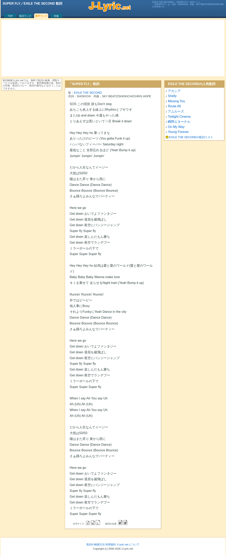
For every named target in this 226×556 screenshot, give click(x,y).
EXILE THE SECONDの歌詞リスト (191, 137)
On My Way (176, 127)
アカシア (174, 91)
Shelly (172, 96)
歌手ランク (41, 16)
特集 (56, 16)
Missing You (176, 101)
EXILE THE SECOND (88, 92)
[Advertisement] (113, 48)
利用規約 (110, 544)
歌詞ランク (25, 16)
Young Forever (178, 132)
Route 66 (174, 106)
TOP (10, 16)
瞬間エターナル (179, 121)
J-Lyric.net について (128, 544)
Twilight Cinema (179, 116)
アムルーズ (176, 111)
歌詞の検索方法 (96, 544)
